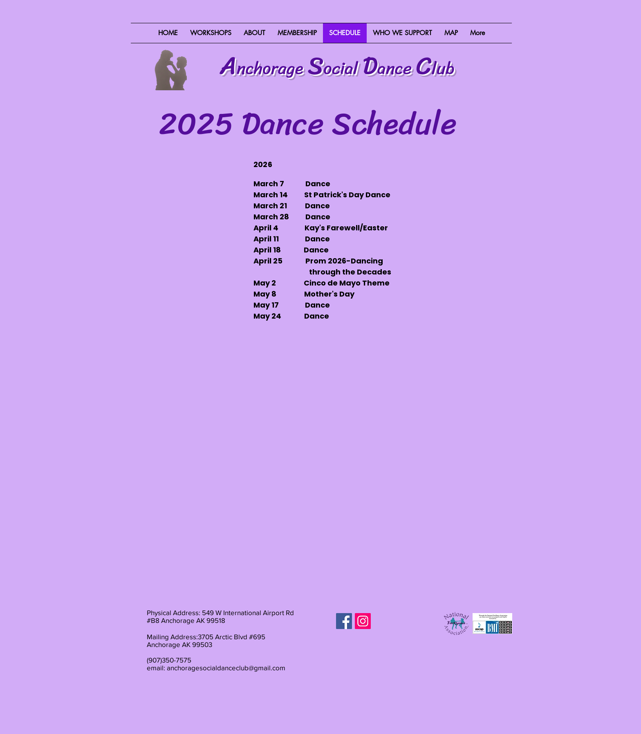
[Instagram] (363, 621)
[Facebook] (344, 621)
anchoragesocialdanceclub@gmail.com (226, 668)
